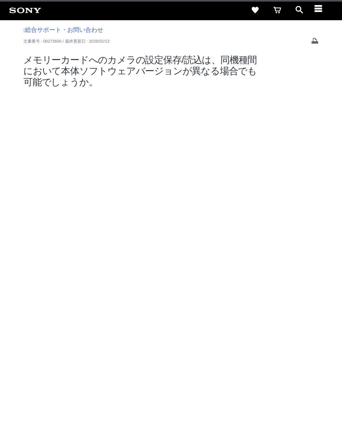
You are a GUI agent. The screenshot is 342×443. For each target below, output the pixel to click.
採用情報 (156, 367)
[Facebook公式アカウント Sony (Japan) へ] (294, 383)
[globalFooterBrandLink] (277, 421)
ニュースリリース (222, 367)
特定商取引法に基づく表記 (228, 356)
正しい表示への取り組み (133, 417)
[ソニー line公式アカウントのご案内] (253, 383)
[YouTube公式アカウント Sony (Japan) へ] (280, 383)
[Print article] (315, 41)
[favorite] (255, 10)
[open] (299, 10)
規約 (297, 356)
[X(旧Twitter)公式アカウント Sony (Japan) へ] (267, 383)
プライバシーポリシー (86, 417)
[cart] (277, 10)
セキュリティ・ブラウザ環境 (169, 356)
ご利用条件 (51, 417)
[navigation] (321, 10)
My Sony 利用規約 (284, 367)
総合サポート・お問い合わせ (63, 30)
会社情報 (133, 367)
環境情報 (253, 367)
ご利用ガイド (273, 356)
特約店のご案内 (185, 367)
